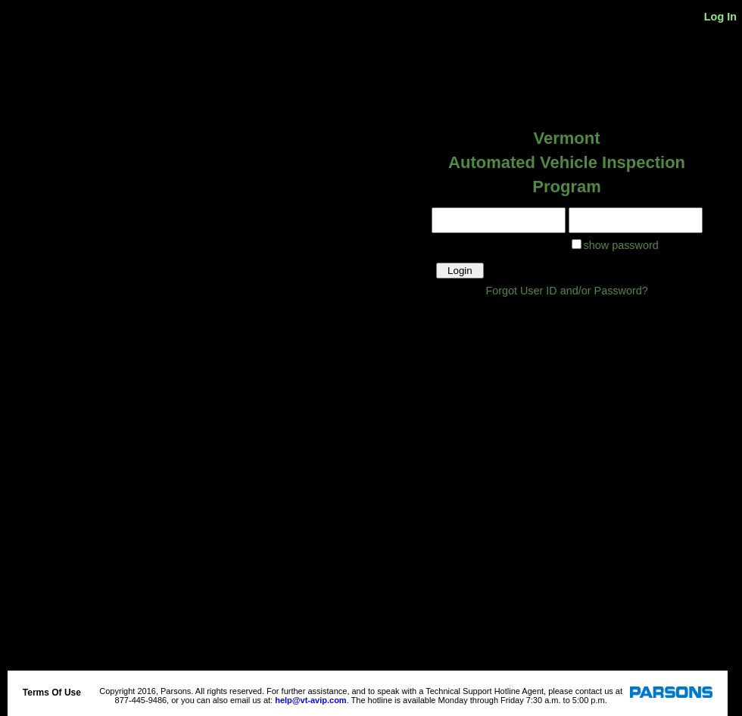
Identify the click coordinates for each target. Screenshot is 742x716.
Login (460, 270)
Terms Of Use (52, 692)
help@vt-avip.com (310, 700)
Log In (720, 17)
